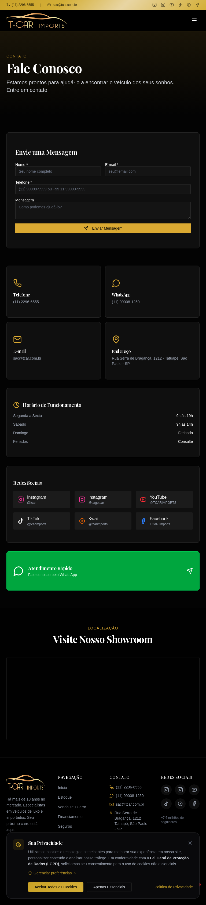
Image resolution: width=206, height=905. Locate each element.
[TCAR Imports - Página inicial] (36, 20)
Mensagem (24, 200)
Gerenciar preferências (52, 873)
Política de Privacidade (174, 887)
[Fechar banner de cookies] (190, 843)
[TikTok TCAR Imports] (180, 5)
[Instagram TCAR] (154, 5)
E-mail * (111, 164)
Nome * (21, 164)
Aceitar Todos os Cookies (56, 887)
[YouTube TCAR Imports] (172, 5)
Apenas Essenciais (109, 887)
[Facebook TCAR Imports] (197, 5)
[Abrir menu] (194, 20)
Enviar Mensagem (103, 228)
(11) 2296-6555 (20, 5)
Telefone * (23, 182)
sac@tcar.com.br (62, 5)
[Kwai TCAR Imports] (189, 5)
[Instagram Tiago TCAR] (163, 5)
